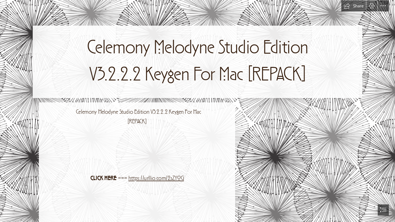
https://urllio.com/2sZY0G (156, 178)
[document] (197, 111)
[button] (353, 5)
